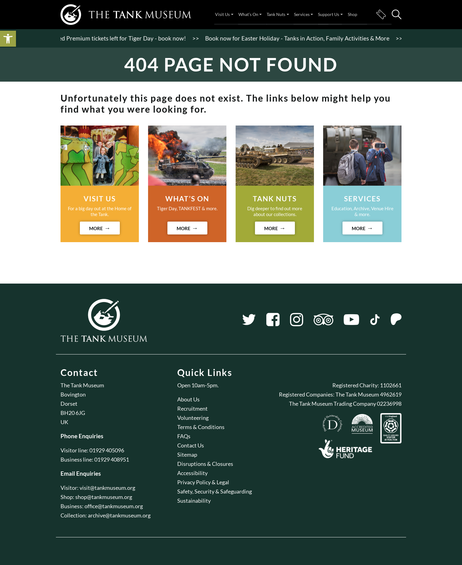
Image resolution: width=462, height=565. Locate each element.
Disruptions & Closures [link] (205, 463)
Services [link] (302, 14)
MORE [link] (96, 228)
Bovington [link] (73, 394)
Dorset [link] (69, 403)
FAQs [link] (183, 436)
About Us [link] (188, 399)
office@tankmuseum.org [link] (113, 506)
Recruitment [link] (192, 408)
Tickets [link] (381, 14)
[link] (8, 39)
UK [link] (64, 422)
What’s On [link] (248, 14)
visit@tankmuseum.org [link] (107, 487)
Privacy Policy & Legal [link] (203, 482)
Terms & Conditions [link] (201, 427)
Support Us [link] (328, 14)
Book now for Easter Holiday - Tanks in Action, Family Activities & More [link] (299, 38)
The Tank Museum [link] (82, 385)
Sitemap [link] (187, 454)
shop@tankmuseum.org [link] (103, 496)
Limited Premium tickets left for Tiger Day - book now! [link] (118, 38)
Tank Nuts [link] (276, 14)
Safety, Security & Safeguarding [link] (214, 491)
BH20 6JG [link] (73, 412)
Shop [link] (352, 14)
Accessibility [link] (192, 473)
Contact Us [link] (190, 445)
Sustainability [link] (194, 500)
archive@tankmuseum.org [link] (119, 515)
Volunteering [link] (193, 417)
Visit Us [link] (222, 14)
